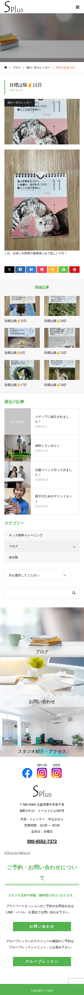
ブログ (13, 546)
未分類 (13, 557)
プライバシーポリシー (17, 852)
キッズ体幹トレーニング (26, 535)
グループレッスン (42, 961)
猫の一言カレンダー (19, 102)
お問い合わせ (42, 926)
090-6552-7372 (42, 841)
